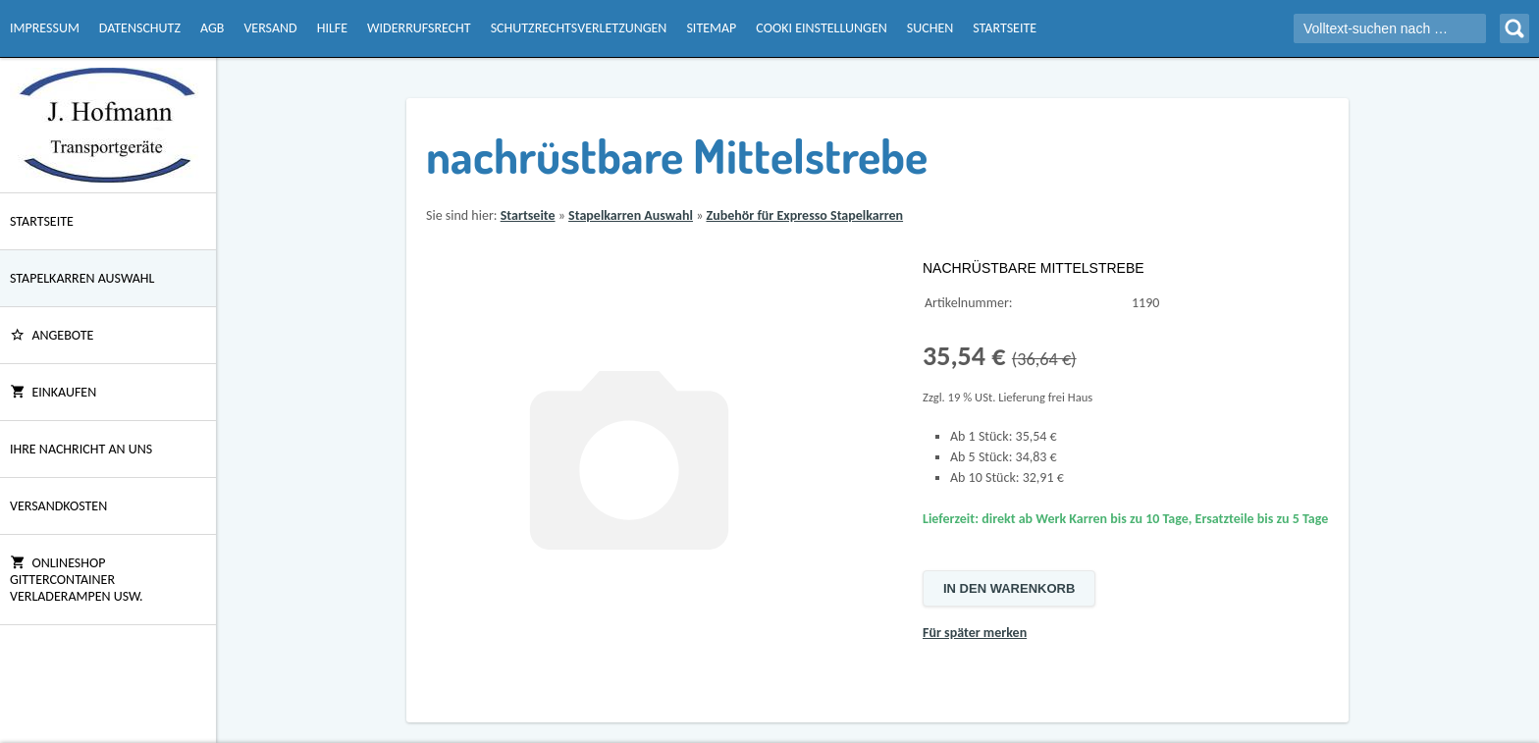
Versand (269, 28)
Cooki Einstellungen (821, 28)
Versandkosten (58, 506)
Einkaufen (53, 392)
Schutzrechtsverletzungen (579, 28)
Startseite (1004, 28)
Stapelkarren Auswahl (82, 278)
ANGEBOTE (51, 335)
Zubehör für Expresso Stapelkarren (804, 215)
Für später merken (975, 632)
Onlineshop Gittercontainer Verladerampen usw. (76, 580)
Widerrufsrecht (419, 28)
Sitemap (711, 28)
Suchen (930, 28)
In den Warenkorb (1009, 588)
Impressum (45, 28)
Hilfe (332, 28)
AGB (212, 28)
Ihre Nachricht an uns (81, 449)
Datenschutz (140, 28)
